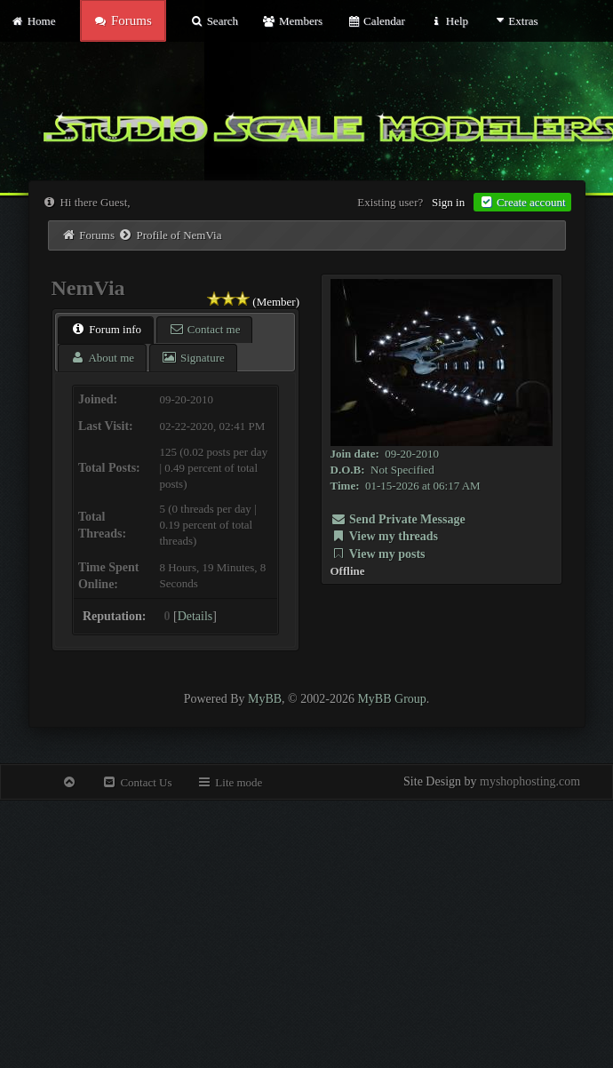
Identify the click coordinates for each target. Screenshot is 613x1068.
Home (33, 21)
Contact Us (136, 782)
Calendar (375, 21)
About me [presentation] (102, 357)
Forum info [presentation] (105, 329)
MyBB (265, 698)
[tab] (106, 330)
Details (195, 616)
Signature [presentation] (193, 357)
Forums (97, 235)
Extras (514, 21)
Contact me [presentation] (205, 329)
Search (214, 21)
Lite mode (229, 782)
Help (448, 21)
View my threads (384, 536)
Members (292, 21)
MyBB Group (391, 698)
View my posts (378, 554)
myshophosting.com (530, 781)
